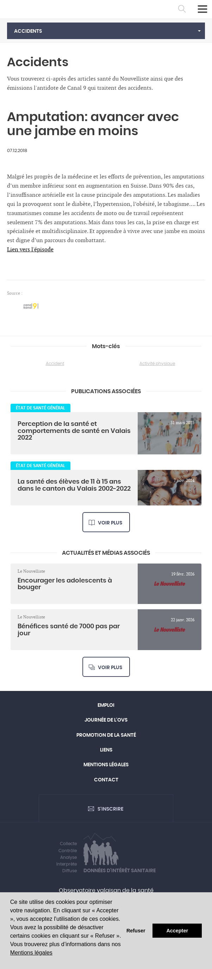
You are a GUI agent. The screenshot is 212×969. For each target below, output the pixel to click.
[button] (106, 31)
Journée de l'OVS (106, 720)
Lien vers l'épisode (30, 249)
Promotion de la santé (106, 735)
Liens (106, 750)
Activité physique (157, 363)
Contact (106, 780)
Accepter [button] (177, 930)
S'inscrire (110, 809)
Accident (55, 363)
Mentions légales (31, 953)
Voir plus (110, 523)
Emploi (106, 705)
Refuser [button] (135, 930)
